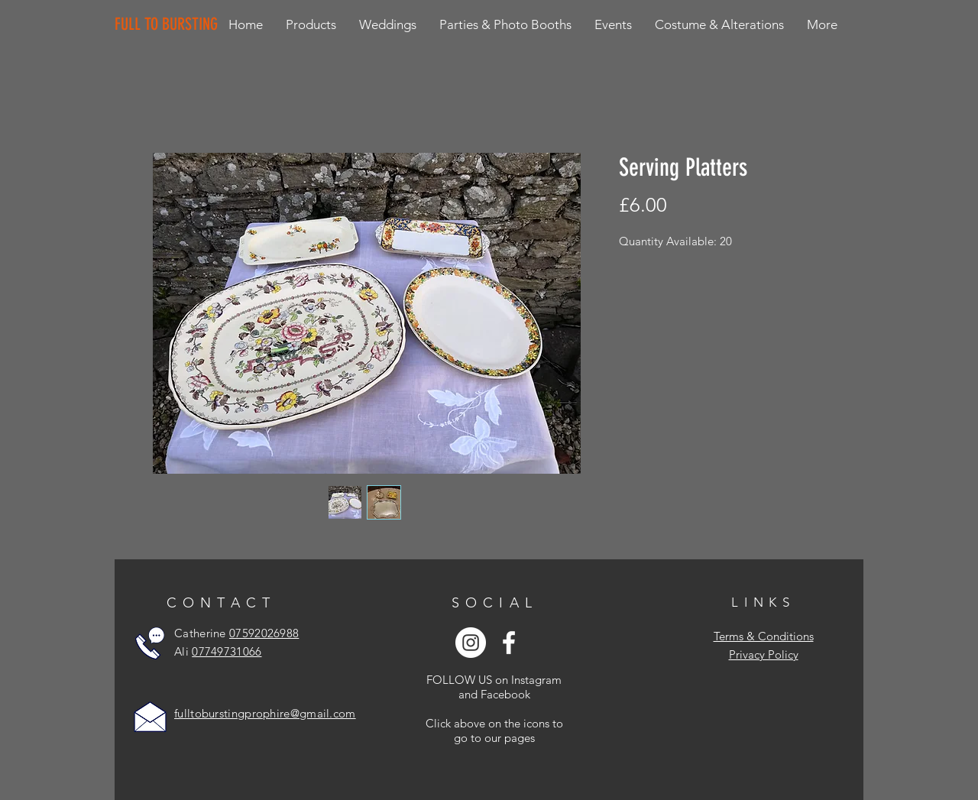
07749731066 (226, 651)
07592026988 (264, 633)
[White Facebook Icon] (509, 642)
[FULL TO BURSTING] (169, 24)
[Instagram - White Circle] (470, 642)
